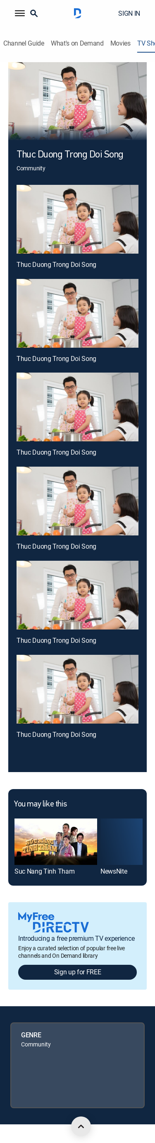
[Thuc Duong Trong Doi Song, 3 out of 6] (77, 407)
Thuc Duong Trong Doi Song (56, 264)
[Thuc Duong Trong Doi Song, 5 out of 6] (77, 595)
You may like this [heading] (40, 804)
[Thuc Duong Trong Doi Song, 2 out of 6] (77, 313)
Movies (120, 43)
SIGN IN (129, 13)
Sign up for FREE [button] (77, 971)
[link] (55, 842)
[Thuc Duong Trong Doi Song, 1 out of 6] (77, 219)
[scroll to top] (81, 1126)
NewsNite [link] (113, 871)
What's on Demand (77, 43)
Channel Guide (23, 43)
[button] (20, 13)
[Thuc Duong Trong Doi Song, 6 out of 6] (77, 689)
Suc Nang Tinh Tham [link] (44, 871)
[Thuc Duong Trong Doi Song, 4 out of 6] (77, 501)
